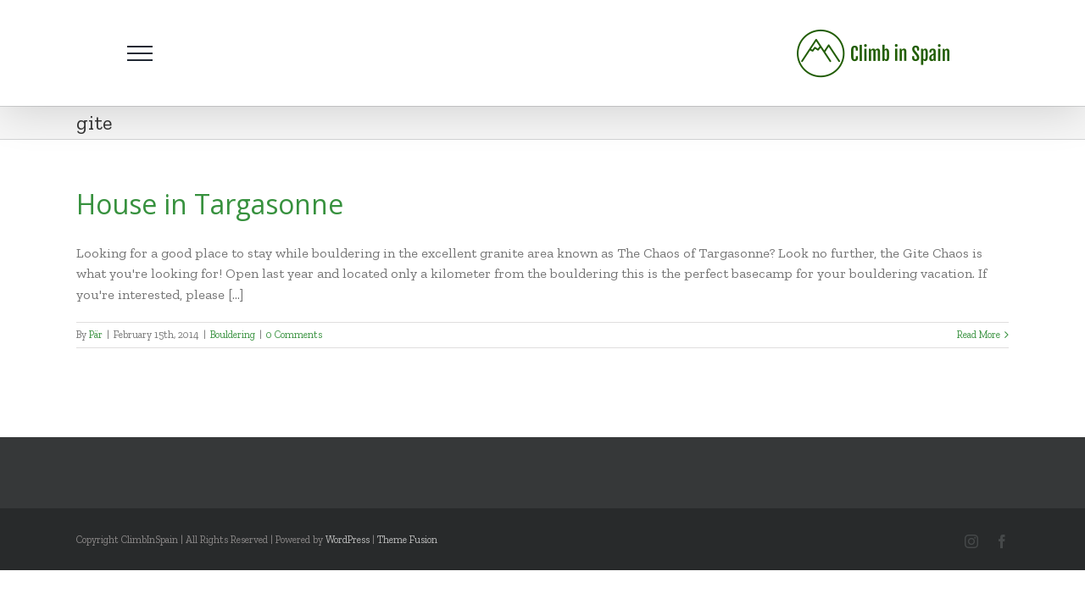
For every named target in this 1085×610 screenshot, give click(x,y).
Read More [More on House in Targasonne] (978, 335)
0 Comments (294, 335)
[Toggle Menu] (140, 53)
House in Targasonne (209, 204)
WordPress (348, 540)
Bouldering (232, 335)
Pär (96, 335)
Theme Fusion (407, 540)
